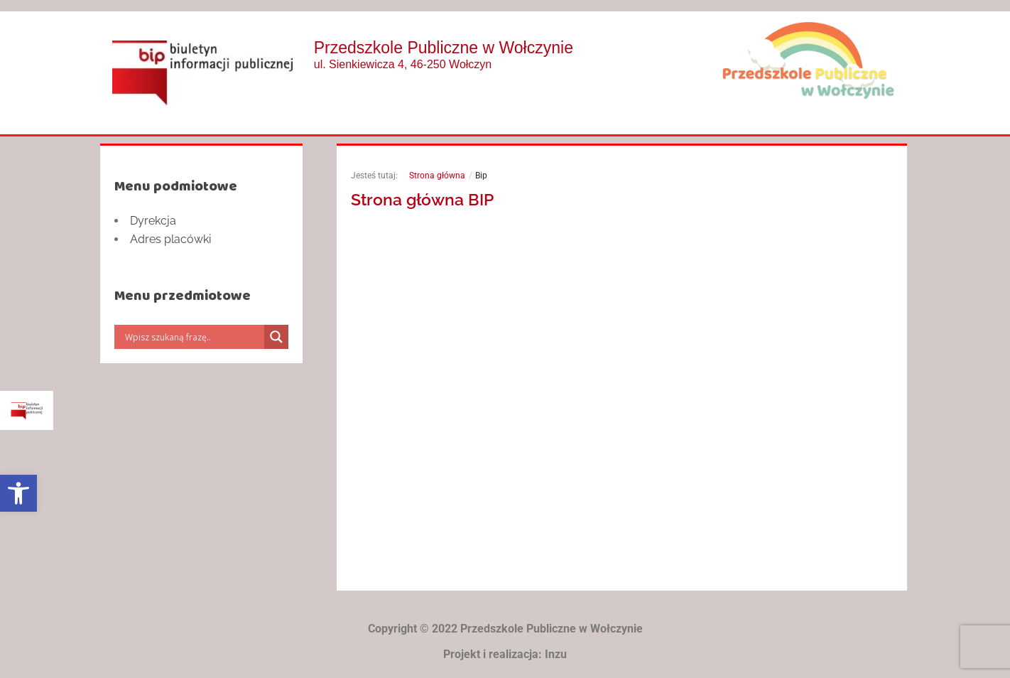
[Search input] (193, 337)
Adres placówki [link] (170, 239)
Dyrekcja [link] (153, 220)
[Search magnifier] (276, 337)
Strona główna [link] (437, 176)
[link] (18, 493)
